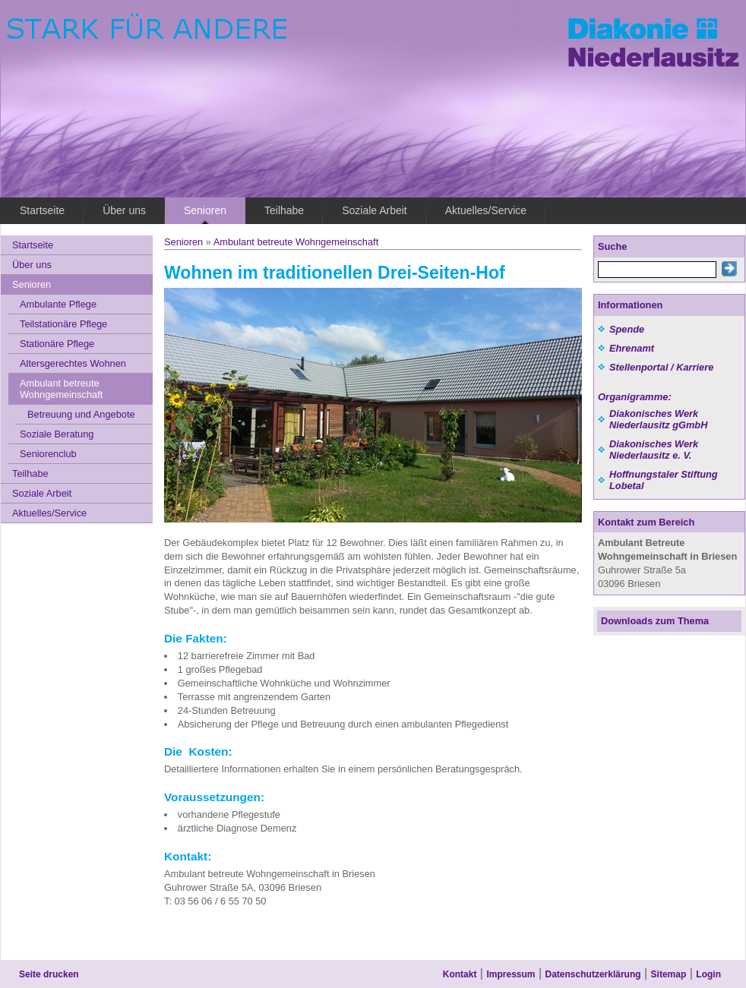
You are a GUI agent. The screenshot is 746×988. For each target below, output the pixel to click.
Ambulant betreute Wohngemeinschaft (295, 242)
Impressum (510, 974)
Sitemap (669, 974)
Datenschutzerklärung (593, 974)
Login (708, 974)
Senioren (183, 242)
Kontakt (460, 974)
